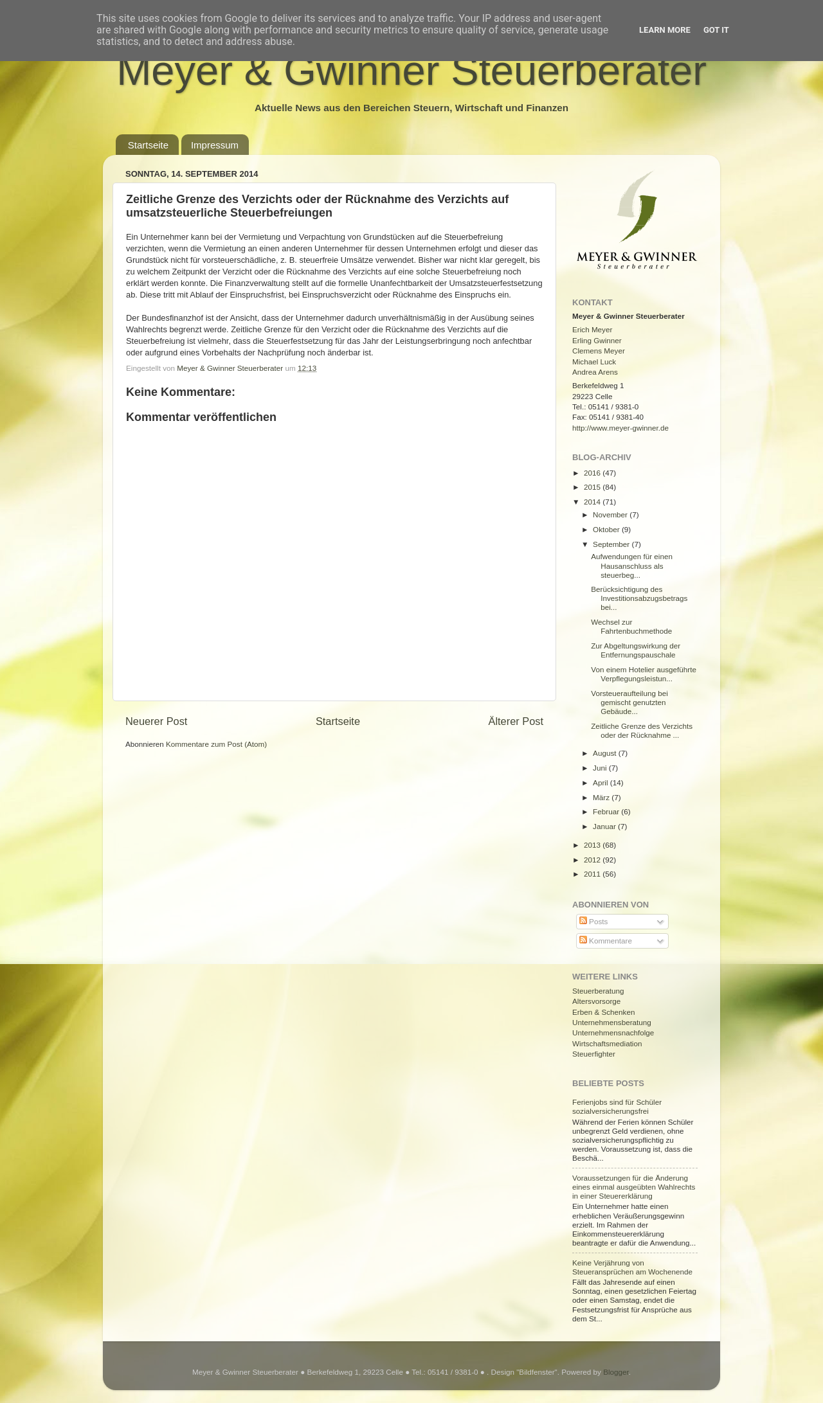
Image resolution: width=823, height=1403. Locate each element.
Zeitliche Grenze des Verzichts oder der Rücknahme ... (641, 730)
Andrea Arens (595, 372)
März (602, 797)
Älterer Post (516, 721)
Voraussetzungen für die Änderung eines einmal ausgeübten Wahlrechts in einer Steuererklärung (633, 1187)
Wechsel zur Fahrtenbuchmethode (631, 626)
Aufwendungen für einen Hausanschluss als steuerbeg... (632, 565)
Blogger (616, 1372)
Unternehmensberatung (611, 1022)
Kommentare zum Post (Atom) (216, 744)
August (606, 753)
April (601, 782)
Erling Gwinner (597, 340)
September (612, 544)
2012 (593, 859)
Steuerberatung (598, 991)
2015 (593, 487)
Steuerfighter (593, 1054)
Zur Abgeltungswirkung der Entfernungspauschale (635, 650)
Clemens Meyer (598, 350)
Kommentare (605, 940)
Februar (607, 811)
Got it (716, 30)
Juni (601, 768)
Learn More (665, 30)
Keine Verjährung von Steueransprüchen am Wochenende (632, 1267)
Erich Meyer (592, 329)
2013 (593, 845)
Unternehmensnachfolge (613, 1032)
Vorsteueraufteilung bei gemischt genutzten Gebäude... (629, 702)
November (611, 514)
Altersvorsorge (596, 1001)
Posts (593, 921)
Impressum (215, 144)
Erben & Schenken (603, 1012)
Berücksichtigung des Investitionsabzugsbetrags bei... (639, 598)
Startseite (148, 144)
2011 (593, 874)
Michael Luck (594, 361)
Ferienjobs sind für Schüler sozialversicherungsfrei (617, 1106)
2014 (593, 501)
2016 (593, 473)
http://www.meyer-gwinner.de (620, 428)
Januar (605, 826)
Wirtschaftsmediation (607, 1043)
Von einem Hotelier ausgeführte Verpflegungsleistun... (643, 674)
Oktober (607, 529)
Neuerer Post (156, 721)
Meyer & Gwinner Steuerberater (411, 70)
